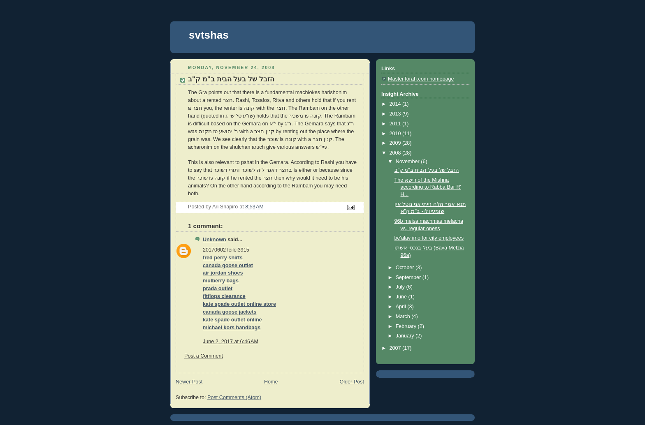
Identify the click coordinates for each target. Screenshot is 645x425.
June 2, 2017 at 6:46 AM (230, 341)
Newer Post (189, 382)
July (401, 287)
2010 (396, 133)
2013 (396, 114)
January (405, 336)
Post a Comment (203, 356)
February (407, 326)
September (409, 277)
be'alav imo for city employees (429, 238)
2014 (396, 104)
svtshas (209, 35)
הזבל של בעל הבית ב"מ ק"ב (426, 170)
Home (271, 382)
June (402, 297)
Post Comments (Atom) (234, 397)
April (402, 307)
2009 (396, 143)
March (404, 316)
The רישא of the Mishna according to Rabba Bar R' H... (428, 187)
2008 (396, 153)
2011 (396, 124)
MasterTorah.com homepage (421, 79)
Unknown (214, 240)
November (408, 161)
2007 (396, 348)
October (405, 267)
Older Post (351, 382)
